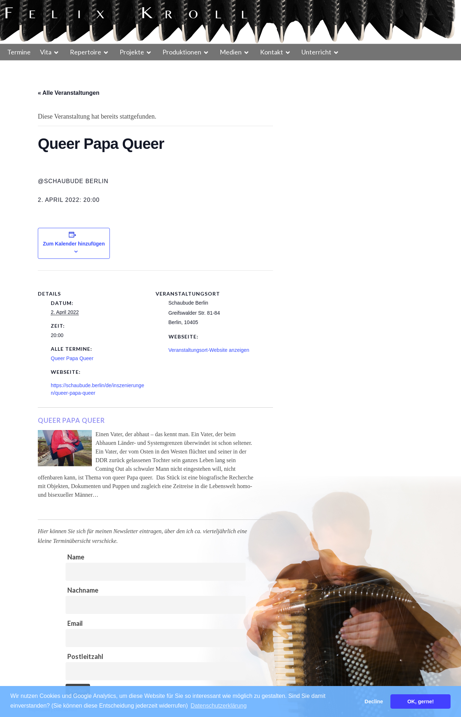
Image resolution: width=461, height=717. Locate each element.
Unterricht (316, 52)
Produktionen (181, 52)
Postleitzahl (85, 656)
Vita (46, 52)
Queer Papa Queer (72, 358)
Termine (19, 52)
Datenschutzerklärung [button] (219, 706)
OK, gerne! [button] (420, 701)
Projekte (132, 52)
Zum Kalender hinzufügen (74, 244)
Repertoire (85, 52)
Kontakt (271, 52)
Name (75, 557)
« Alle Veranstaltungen (68, 93)
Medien (231, 52)
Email (75, 623)
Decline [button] (373, 701)
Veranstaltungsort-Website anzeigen (209, 350)
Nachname (82, 590)
